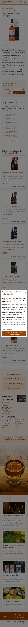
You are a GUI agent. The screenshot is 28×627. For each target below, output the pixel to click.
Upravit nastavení (7, 329)
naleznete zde (22, 324)
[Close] (26, 293)
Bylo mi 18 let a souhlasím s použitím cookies (14, 333)
